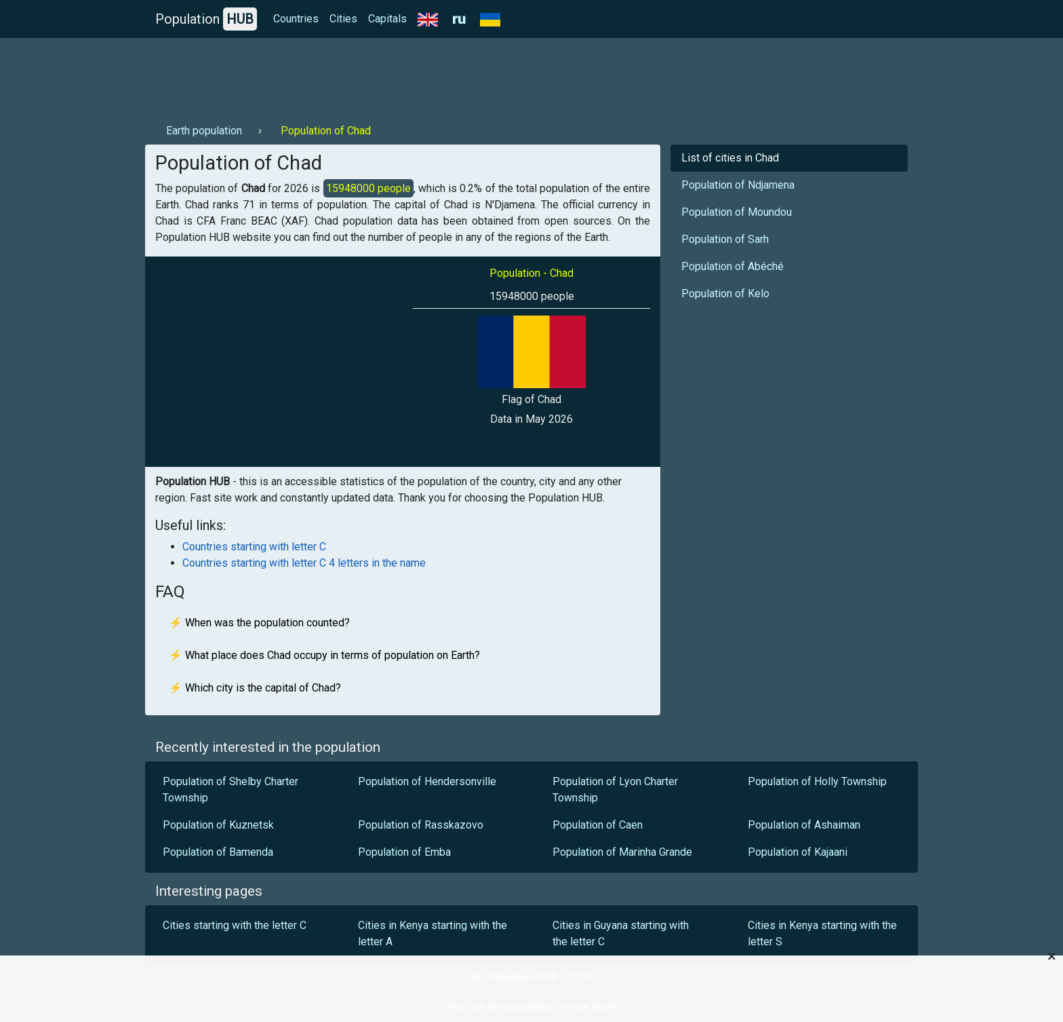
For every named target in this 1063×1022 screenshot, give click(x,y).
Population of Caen (598, 824)
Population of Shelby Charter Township (230, 789)
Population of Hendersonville (427, 781)
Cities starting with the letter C (234, 925)
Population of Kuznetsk (218, 824)
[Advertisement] (392, 75)
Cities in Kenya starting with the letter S (822, 933)
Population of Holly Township (817, 781)
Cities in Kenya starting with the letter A (432, 933)
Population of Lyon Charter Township (615, 789)
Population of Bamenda (218, 852)
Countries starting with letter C (254, 546)
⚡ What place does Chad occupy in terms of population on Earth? (324, 655)
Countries (296, 18)
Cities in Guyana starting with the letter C (621, 933)
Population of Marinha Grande (624, 852)
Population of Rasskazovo (420, 824)
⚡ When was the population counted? (259, 622)
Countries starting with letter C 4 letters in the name (304, 562)
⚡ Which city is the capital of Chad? (255, 687)
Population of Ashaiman (804, 824)
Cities (343, 18)
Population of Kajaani (797, 852)
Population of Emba (404, 852)
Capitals (387, 18)
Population (206, 19)
